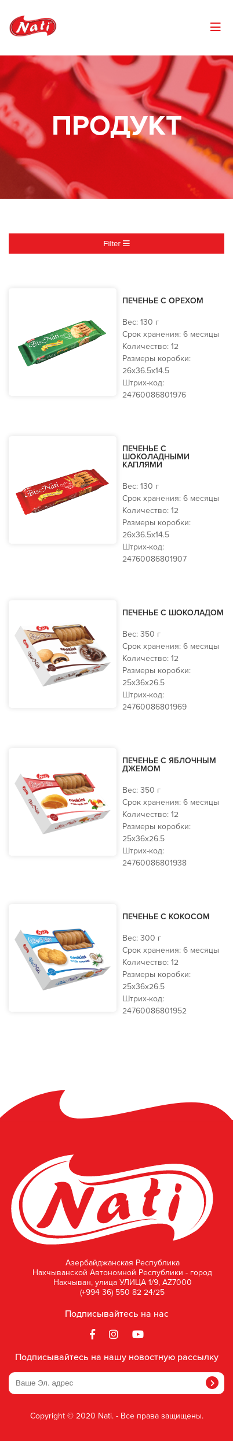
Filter (116, 243)
